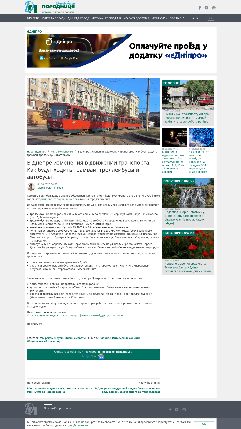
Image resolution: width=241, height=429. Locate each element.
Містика (97, 18)
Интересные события (126, 392)
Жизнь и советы (75, 392)
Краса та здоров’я (136, 18)
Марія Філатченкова (50, 187)
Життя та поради (53, 18)
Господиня (113, 18)
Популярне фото (178, 233)
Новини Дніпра (37, 151)
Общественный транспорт (44, 395)
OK (204, 423)
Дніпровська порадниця (55, 199)
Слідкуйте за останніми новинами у (93, 408)
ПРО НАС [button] (175, 18)
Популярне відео (178, 181)
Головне (171, 83)
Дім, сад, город (78, 18)
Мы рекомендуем (62, 151)
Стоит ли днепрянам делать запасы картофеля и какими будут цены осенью (75, 369)
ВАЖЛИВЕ (33, 18)
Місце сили (159, 18)
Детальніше (80, 425)
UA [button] (192, 18)
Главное (105, 392)
